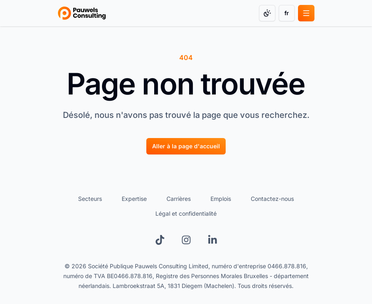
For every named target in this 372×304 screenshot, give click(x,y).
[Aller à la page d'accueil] (186, 146)
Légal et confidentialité (186, 213)
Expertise (134, 198)
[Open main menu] (306, 13)
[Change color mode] (267, 13)
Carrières (178, 198)
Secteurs (90, 198)
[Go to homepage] (82, 13)
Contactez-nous (272, 198)
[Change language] (287, 13)
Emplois (220, 198)
